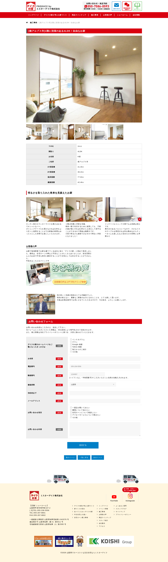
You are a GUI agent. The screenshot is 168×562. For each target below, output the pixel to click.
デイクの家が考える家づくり (55, 15)
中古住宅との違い (80, 514)
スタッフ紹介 (103, 520)
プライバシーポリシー (123, 514)
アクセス (102, 526)
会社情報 (136, 15)
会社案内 (102, 523)
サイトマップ (120, 511)
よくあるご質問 (121, 506)
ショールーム (122, 15)
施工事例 (94, 15)
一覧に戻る (84, 457)
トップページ (33, 15)
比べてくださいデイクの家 (83, 511)
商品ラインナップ (79, 15)
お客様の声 (107, 15)
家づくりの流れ (79, 509)
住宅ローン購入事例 (81, 517)
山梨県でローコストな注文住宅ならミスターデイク (87, 553)
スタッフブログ (121, 509)
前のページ (70, 457)
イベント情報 (103, 509)
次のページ (97, 457)
